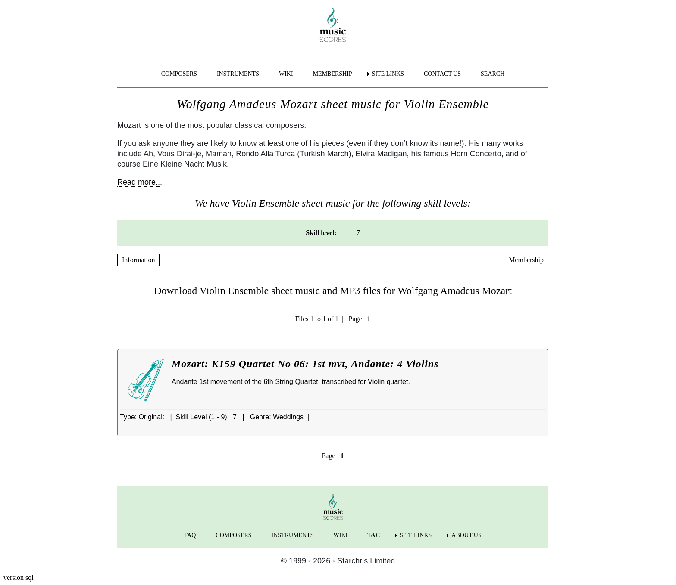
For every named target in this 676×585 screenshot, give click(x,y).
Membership (526, 259)
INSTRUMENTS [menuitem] (238, 74)
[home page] (332, 24)
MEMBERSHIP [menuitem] (332, 74)
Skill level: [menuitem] (321, 232)
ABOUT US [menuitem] (466, 535)
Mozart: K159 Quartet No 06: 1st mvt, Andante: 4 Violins (305, 363)
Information (138, 259)
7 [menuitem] (358, 232)
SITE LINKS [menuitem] (388, 74)
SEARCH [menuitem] (492, 74)
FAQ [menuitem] (190, 535)
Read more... (139, 182)
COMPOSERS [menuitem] (179, 74)
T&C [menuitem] (373, 535)
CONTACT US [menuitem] (442, 74)
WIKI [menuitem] (286, 74)
